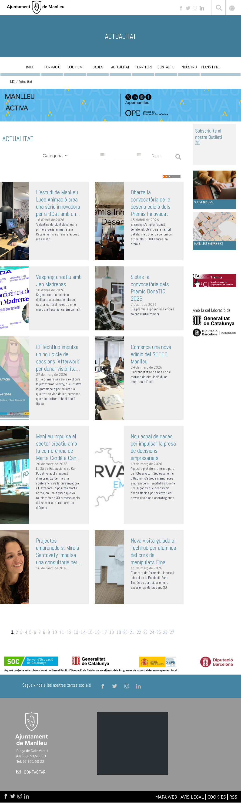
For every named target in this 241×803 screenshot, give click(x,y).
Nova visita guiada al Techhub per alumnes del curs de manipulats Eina (153, 551)
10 (54, 632)
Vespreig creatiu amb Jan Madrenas (59, 280)
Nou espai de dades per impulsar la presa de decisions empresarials (153, 447)
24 (152, 632)
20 (125, 632)
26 (165, 632)
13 (76, 632)
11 (61, 632)
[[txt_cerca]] (218, 8)
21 (132, 632)
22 (139, 632)
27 (172, 632)
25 (159, 632)
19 (118, 632)
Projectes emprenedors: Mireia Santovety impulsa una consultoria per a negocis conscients (58, 551)
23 (145, 632)
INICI (12, 81)
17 (104, 632)
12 (69, 632)
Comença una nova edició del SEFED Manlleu (151, 354)
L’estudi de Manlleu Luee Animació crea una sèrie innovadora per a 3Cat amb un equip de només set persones (58, 203)
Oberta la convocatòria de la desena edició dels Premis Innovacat (151, 203)
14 (82, 632)
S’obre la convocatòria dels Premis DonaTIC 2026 (150, 287)
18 (111, 632)
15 (90, 632)
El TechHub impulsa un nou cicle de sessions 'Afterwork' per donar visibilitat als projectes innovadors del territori (58, 357)
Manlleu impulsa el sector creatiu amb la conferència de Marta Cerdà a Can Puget (56, 447)
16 (97, 632)
